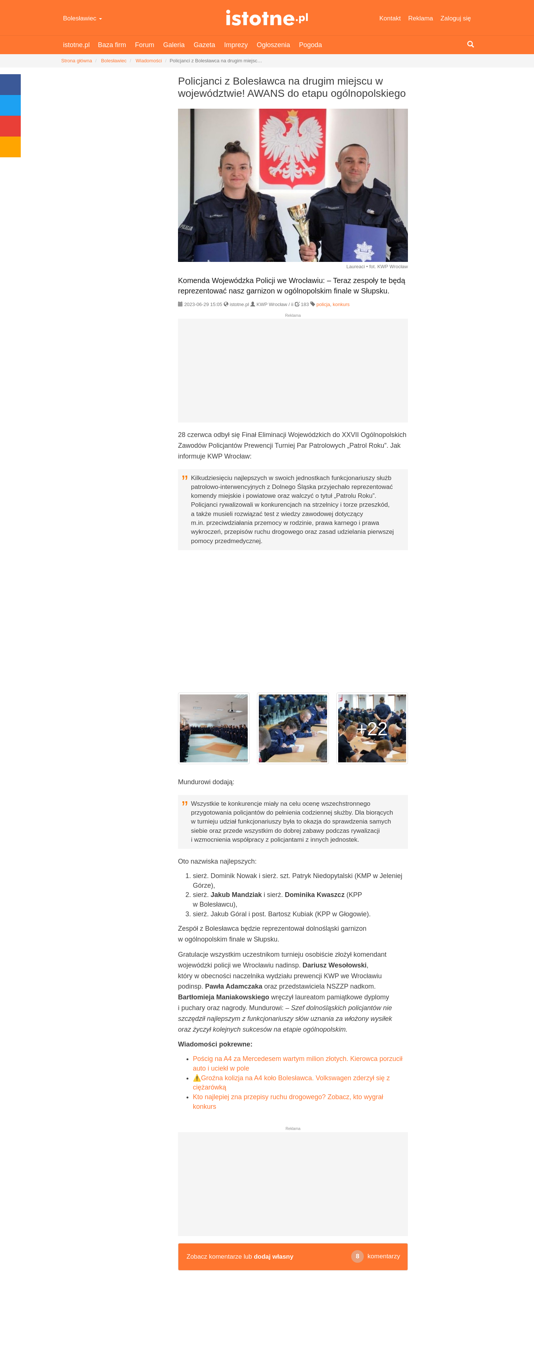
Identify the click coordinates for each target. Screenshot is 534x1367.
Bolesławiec (82, 18)
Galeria (174, 45)
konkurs (341, 304)
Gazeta (204, 45)
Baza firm (112, 45)
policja (323, 304)
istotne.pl (267, 17)
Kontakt (390, 18)
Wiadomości (149, 60)
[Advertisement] (293, 373)
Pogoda (310, 45)
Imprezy (236, 45)
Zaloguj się (456, 18)
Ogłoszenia (273, 45)
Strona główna (76, 60)
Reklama (420, 18)
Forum (144, 45)
